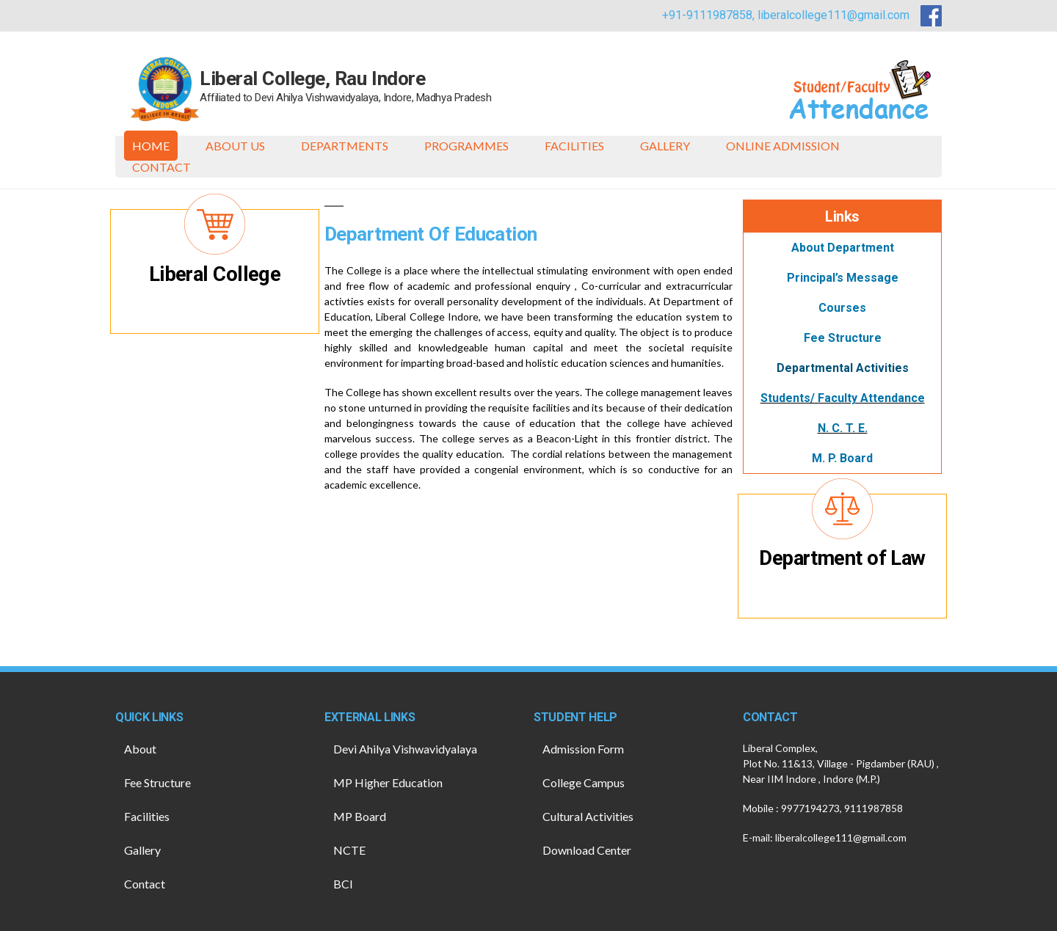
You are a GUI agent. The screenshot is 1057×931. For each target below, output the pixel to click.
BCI (343, 884)
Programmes (466, 146)
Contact (161, 167)
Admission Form (583, 749)
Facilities (574, 146)
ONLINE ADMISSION (783, 146)
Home (151, 146)
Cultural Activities (587, 816)
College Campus (583, 782)
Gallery (665, 146)
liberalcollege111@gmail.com (833, 15)
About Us (235, 146)
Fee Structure (157, 782)
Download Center (586, 850)
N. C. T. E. (843, 428)
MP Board (359, 816)
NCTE (349, 850)
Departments (344, 146)
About (140, 749)
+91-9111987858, (710, 15)
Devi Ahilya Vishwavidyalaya (405, 749)
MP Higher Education (388, 782)
